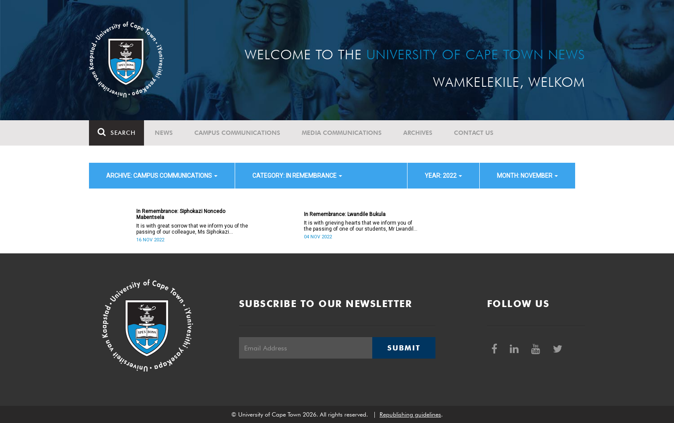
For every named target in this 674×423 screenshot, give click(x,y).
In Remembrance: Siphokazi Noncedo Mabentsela (180, 214)
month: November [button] (527, 175)
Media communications (342, 132)
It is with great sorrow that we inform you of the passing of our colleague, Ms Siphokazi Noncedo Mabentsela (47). (192, 229)
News (164, 132)
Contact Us (473, 132)
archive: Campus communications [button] (162, 175)
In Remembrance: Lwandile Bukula (345, 214)
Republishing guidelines (410, 414)
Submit (403, 348)
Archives (417, 132)
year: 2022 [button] (443, 175)
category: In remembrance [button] (297, 175)
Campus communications (237, 132)
